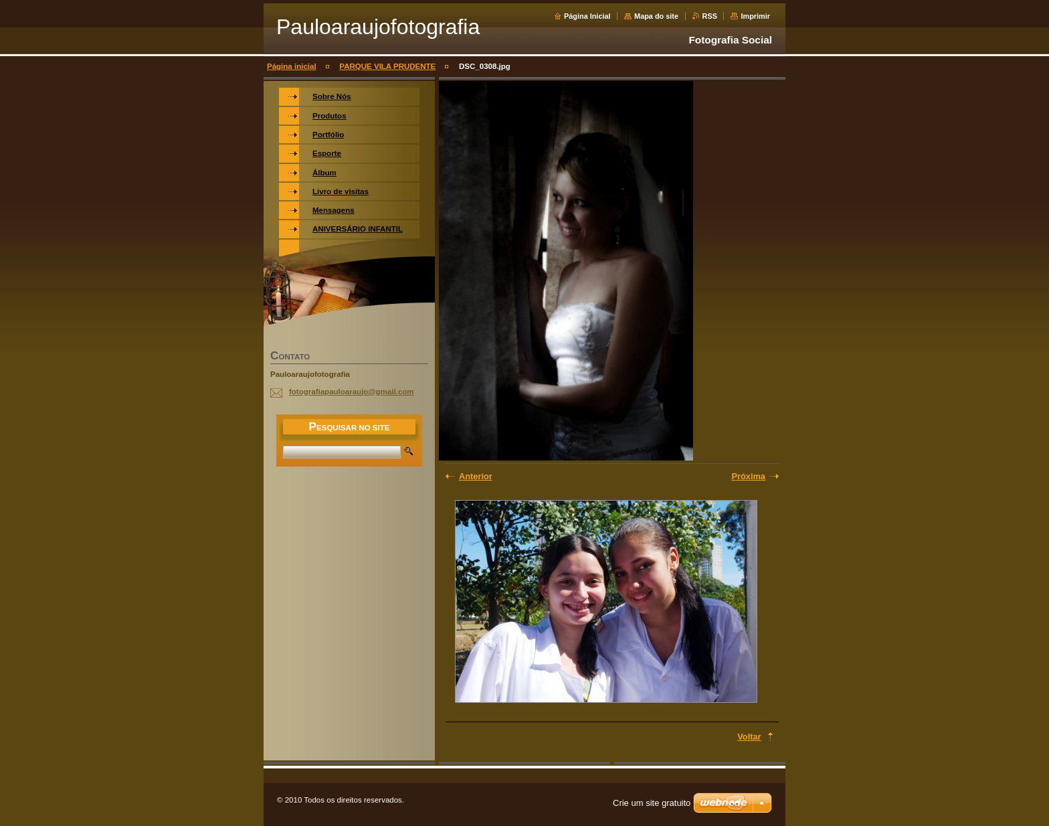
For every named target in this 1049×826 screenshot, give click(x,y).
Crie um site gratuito (651, 803)
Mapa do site (656, 16)
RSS (709, 16)
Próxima (748, 476)
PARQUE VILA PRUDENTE (387, 66)
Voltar (749, 737)
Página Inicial (587, 16)
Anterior (475, 476)
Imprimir (755, 16)
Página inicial (291, 66)
